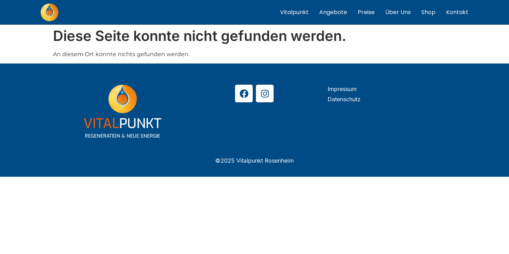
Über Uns (398, 12)
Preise (366, 12)
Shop (428, 12)
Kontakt (457, 12)
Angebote (333, 12)
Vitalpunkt (294, 12)
